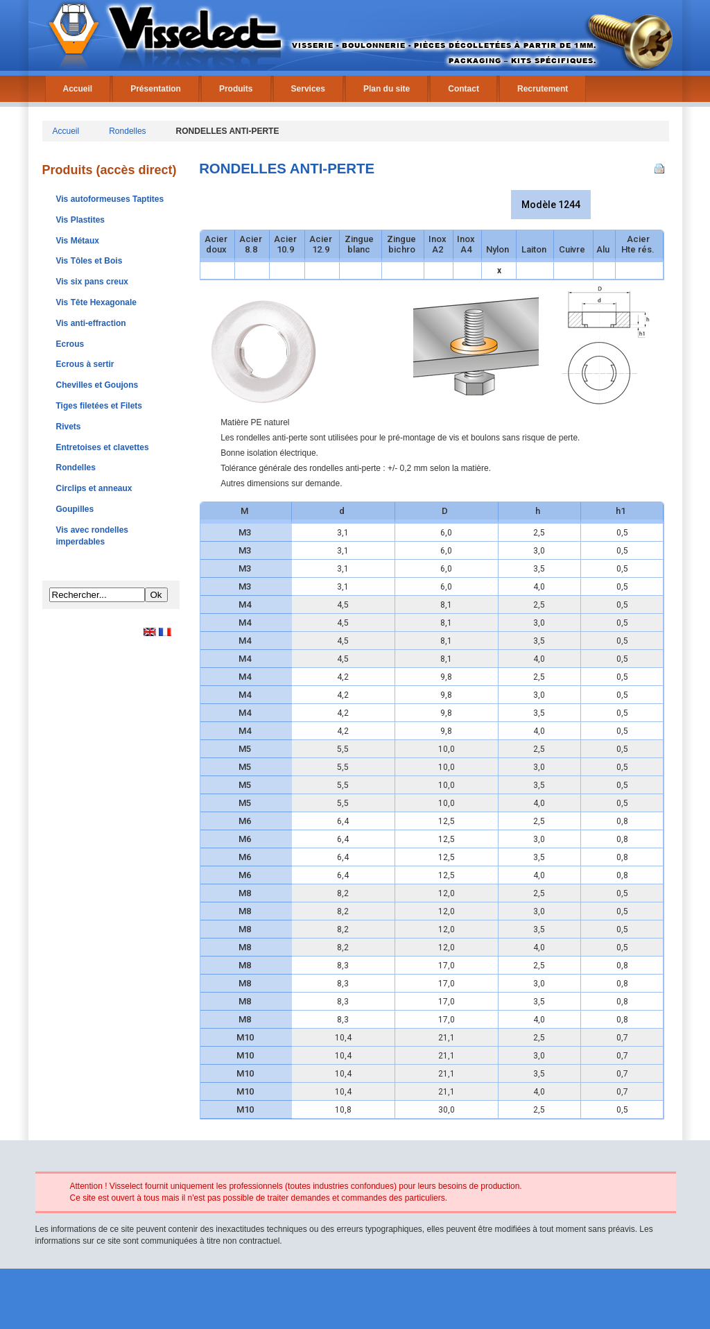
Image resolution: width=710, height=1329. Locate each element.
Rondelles (127, 131)
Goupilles (75, 509)
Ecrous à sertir (85, 364)
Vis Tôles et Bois (89, 261)
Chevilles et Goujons (97, 385)
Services (308, 89)
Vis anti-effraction (91, 323)
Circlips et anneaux (94, 488)
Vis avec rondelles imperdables (92, 536)
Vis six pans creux (92, 281)
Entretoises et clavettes (102, 447)
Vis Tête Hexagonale (96, 302)
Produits (236, 89)
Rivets (68, 426)
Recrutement (542, 89)
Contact (463, 89)
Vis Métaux (77, 241)
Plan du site (386, 89)
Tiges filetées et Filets (99, 406)
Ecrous (70, 344)
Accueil (78, 89)
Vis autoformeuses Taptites (110, 199)
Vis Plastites (80, 220)
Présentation (155, 89)
